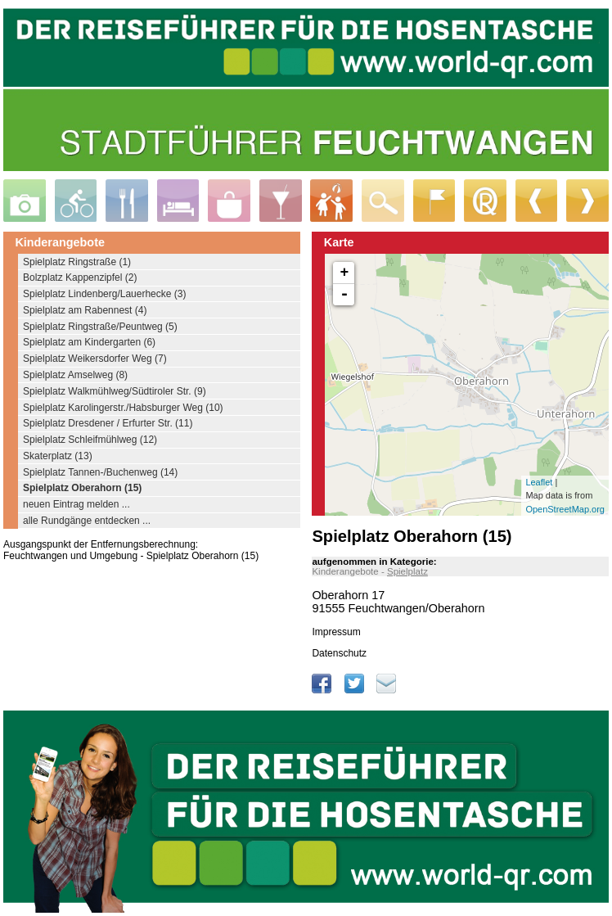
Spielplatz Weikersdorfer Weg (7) (95, 358)
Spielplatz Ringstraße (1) (77, 262)
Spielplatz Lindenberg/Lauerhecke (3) (104, 294)
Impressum (336, 632)
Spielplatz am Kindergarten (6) (89, 342)
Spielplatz (407, 571)
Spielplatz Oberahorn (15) (82, 488)
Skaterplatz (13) (57, 456)
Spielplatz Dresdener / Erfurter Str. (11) (107, 423)
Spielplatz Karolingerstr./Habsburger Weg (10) (123, 407)
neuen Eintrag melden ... (76, 504)
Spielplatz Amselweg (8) (75, 375)
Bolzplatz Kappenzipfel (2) (80, 277)
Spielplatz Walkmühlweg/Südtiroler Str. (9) (114, 391)
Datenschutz (339, 653)
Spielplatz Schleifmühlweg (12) (90, 439)
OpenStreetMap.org (565, 509)
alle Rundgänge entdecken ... (87, 520)
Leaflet (538, 482)
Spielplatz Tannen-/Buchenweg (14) (100, 472)
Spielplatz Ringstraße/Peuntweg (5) (100, 326)
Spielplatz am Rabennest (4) (84, 310)
